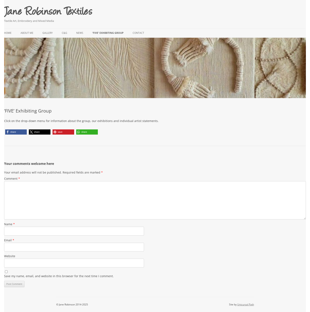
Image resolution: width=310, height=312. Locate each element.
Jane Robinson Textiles (48, 10)
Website (9, 256)
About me (27, 33)
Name (9, 224)
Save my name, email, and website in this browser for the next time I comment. (59, 276)
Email (9, 240)
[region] (155, 68)
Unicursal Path (245, 304)
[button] (16, 132)
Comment (12, 179)
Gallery (47, 33)
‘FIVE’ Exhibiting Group (108, 33)
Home (8, 33)
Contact (138, 33)
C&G (64, 33)
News (79, 33)
